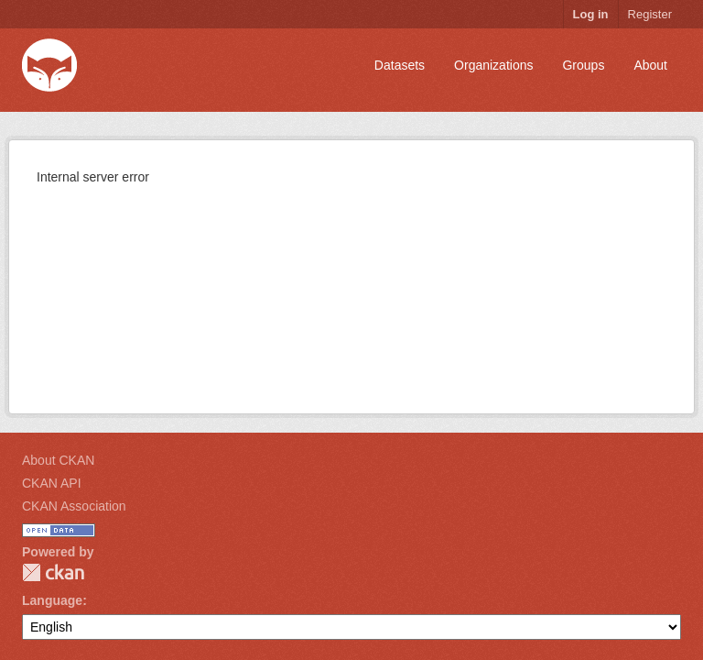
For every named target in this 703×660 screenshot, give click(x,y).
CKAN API (51, 483)
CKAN (53, 572)
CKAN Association (74, 506)
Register (650, 14)
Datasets (399, 65)
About (650, 65)
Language (52, 600)
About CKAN (58, 460)
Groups (583, 65)
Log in (591, 14)
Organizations (493, 65)
